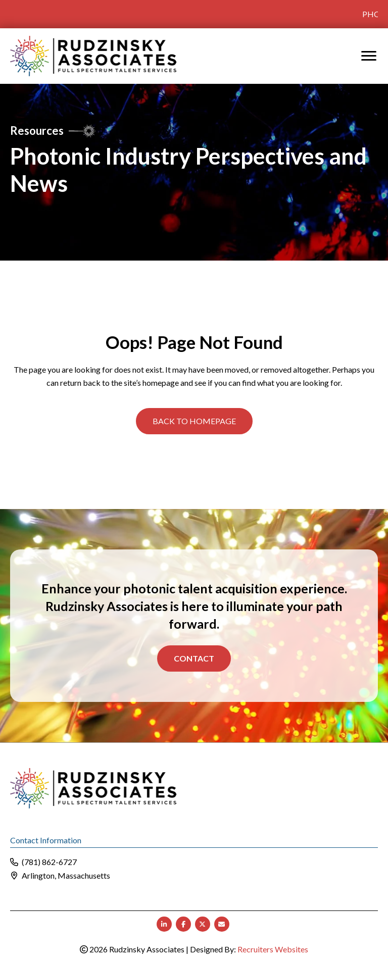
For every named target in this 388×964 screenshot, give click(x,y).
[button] (194, 420)
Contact (194, 657)
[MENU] (368, 55)
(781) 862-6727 (49, 861)
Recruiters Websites (272, 948)
